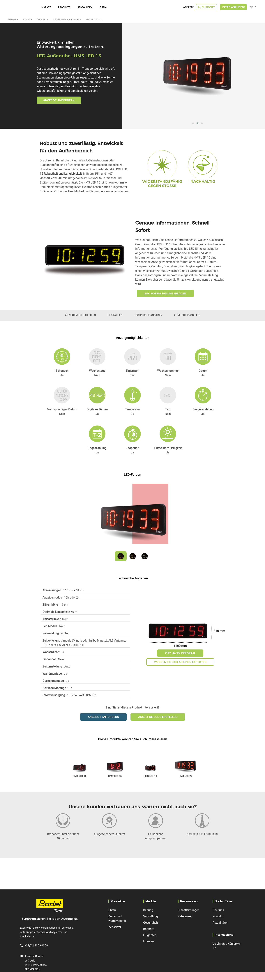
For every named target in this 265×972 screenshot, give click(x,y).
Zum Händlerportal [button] (180, 653)
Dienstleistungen (188, 910)
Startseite (13, 19)
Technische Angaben (148, 315)
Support (208, 7)
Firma (103, 7)
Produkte (64, 7)
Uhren (112, 910)
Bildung (148, 910)
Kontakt (218, 916)
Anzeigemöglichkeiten (80, 315)
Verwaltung (150, 916)
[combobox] (253, 7)
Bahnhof (148, 929)
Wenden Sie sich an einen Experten (180, 662)
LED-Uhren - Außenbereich (67, 19)
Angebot (188, 7)
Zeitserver (114, 927)
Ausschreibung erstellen (157, 717)
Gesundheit (150, 923)
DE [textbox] (251, 7)
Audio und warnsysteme (117, 918)
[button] (193, 123)
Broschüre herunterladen (165, 293)
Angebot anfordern (59, 100)
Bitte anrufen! (233, 7)
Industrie (148, 941)
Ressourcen (84, 7)
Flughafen (149, 935)
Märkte (46, 7)
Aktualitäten (220, 923)
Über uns (218, 910)
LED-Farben (115, 315)
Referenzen (185, 916)
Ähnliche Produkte (187, 315)
